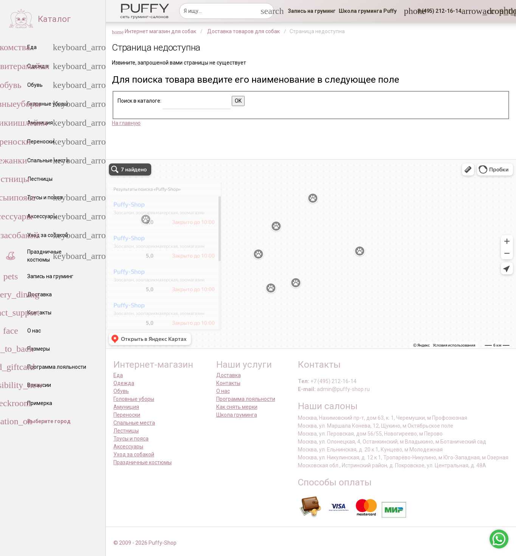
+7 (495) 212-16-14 (333, 381)
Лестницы (126, 431)
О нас (223, 391)
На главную (126, 123)
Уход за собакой (133, 454)
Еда (118, 375)
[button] (437, 11)
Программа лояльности (245, 399)
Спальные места (134, 423)
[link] (311, 11)
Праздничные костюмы (142, 462)
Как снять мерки (236, 407)
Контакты (228, 383)
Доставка (228, 375)
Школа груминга (236, 415)
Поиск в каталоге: (139, 101)
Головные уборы (133, 399)
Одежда (123, 383)
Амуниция (126, 407)
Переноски (126, 415)
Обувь (121, 391)
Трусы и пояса (131, 439)
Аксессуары (128, 447)
